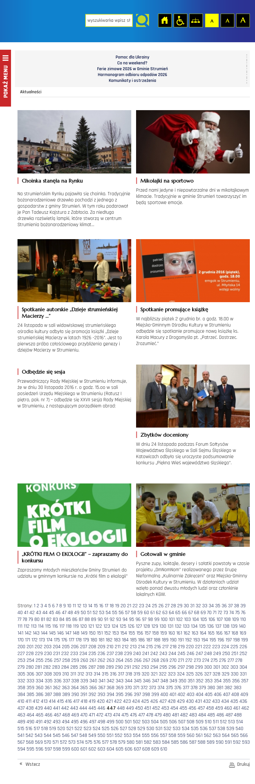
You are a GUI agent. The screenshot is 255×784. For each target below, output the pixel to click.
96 (138, 619)
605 (119, 749)
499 (110, 721)
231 (56, 653)
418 (84, 701)
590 (220, 742)
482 (184, 715)
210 (110, 646)
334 (39, 680)
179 (86, 639)
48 (70, 612)
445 (92, 708)
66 (184, 612)
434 (225, 701)
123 (106, 626)
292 (136, 667)
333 (30, 680)
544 (48, 735)
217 (165, 646)
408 (235, 694)
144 (44, 633)
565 (235, 735)
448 (121, 708)
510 (208, 721)
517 (37, 728)
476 (133, 715)
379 (202, 687)
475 (125, 715)
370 (128, 687)
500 (119, 721)
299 (199, 667)
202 (38, 646)
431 (198, 701)
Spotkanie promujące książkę (174, 309)
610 (163, 749)
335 (48, 680)
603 (101, 749)
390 (75, 694)
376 (177, 687)
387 (48, 694)
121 (91, 626)
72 (220, 612)
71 (214, 612)
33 (204, 605)
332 (21, 680)
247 (199, 653)
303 (234, 667)
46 (58, 612)
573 (71, 742)
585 (175, 742)
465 (39, 715)
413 (44, 701)
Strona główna (164, 20)
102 (179, 619)
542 (29, 735)
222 (207, 646)
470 (83, 715)
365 (84, 687)
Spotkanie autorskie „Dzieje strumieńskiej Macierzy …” (70, 312)
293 (145, 667)
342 (110, 680)
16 (101, 605)
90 (100, 619)
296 (172, 667)
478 (149, 715)
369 (119, 687)
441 (56, 708)
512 (223, 721)
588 (201, 742)
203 (48, 646)
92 (112, 619)
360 (39, 687)
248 (208, 653)
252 (243, 653)
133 (186, 626)
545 (57, 735)
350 (182, 680)
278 (238, 660)
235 (92, 653)
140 (242, 626)
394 (110, 694)
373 (152, 687)
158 (155, 633)
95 (131, 619)
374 (161, 687)
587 (192, 742)
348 (164, 680)
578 (113, 742)
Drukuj (243, 764)
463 (21, 715)
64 (171, 612)
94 (125, 619)
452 (156, 708)
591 (228, 742)
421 (109, 701)
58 (133, 612)
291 (127, 667)
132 (178, 626)
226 (243, 646)
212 (125, 646)
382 (228, 687)
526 (115, 728)
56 (121, 612)
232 (65, 653)
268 (155, 660)
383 (237, 687)
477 (141, 715)
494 (66, 721)
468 (66, 715)
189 (165, 639)
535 (195, 728)
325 (190, 674)
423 (127, 701)
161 (179, 633)
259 (75, 660)
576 (97, 742)
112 (26, 626)
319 (136, 674)
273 (197, 660)
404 (199, 694)
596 (39, 749)
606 (129, 749)
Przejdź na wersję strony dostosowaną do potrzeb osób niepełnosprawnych (180, 20)
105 (203, 619)
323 (172, 674)
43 (38, 612)
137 (218, 626)
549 (92, 735)
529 (141, 728)
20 (123, 605)
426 (154, 701)
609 (155, 749)
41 (26, 612)
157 (148, 633)
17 (106, 605)
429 (181, 701)
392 (92, 694)
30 (186, 605)
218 (173, 646)
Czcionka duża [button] (243, 20)
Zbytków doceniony (164, 434)
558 (172, 735)
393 (101, 694)
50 (83, 612)
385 (30, 694)
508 (190, 721)
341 (102, 680)
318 (128, 674)
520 (61, 728)
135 (202, 626)
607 (137, 749)
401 (172, 694)
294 (154, 667)
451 (147, 708)
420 (101, 701)
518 (44, 728)
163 (194, 633)
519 (52, 728)
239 (128, 653)
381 (219, 687)
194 (204, 639)
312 (80, 674)
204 (57, 646)
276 (222, 660)
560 (190, 735)
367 (101, 687)
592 (237, 742)
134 (194, 626)
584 (166, 742)
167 (227, 633)
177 (71, 639)
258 (66, 660)
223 (216, 646)
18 (112, 605)
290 (119, 667)
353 (209, 680)
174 (49, 639)
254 (30, 660)
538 (221, 728)
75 (237, 612)
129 (154, 626)
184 (125, 639)
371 (136, 687)
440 (48, 708)
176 (64, 639)
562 (208, 735)
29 (179, 605)
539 (230, 728)
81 (43, 619)
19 (117, 605)
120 (83, 626)
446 (101, 708)
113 (34, 626)
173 (42, 639)
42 (32, 612)
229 (39, 653)
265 (129, 660)
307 (39, 674)
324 (181, 674)
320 (145, 674)
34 (211, 605)
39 (243, 605)
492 (48, 721)
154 (123, 633)
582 (148, 742)
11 (74, 605)
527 (123, 728)
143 (36, 633)
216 (157, 646)
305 (21, 674)
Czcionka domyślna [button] (211, 20)
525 (106, 728)
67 (190, 612)
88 (87, 619)
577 (105, 742)
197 (229, 639)
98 (150, 619)
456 (192, 708)
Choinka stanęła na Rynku (52, 180)
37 (230, 605)
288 (101, 667)
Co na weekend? (132, 63)
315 (105, 674)
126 (131, 626)
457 (201, 708)
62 (158, 612)
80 (37, 619)
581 (139, 742)
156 (139, 633)
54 (108, 612)
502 (137, 721)
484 (202, 715)
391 (83, 694)
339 (84, 680)
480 (167, 715)
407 (226, 694)
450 (139, 708)
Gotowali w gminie (162, 554)
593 (246, 742)
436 (243, 701)
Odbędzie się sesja (43, 371)
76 (243, 612)
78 (25, 619)
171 (27, 639)
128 (146, 626)
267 (146, 660)
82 (49, 619)
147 (68, 633)
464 (30, 715)
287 (92, 667)
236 (101, 653)
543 (38, 735)
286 (83, 667)
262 (101, 660)
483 (193, 715)
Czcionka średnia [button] (227, 20)
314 (97, 674)
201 (30, 646)
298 (190, 667)
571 (55, 742)
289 (110, 667)
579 (121, 742)
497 (92, 721)
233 (74, 653)
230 (48, 653)
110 (243, 619)
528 (132, 728)
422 (118, 701)
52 (95, 612)
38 (236, 605)
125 (123, 626)
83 (55, 619)
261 (92, 660)
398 (146, 694)
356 (236, 680)
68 (196, 612)
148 (76, 633)
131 (170, 626)
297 (181, 667)
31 (192, 605)
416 (68, 701)
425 (145, 701)
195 (212, 639)
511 (216, 721)
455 (183, 708)
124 (114, 626)
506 (173, 721)
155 (131, 633)
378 (194, 687)
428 (172, 701)
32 (198, 605)
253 (21, 660)
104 (195, 619)
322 (163, 674)
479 (158, 715)
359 (30, 687)
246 (190, 653)
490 (30, 721)
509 (199, 721)
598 (57, 749)
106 (211, 619)
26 (161, 605)
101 (172, 619)
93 (118, 619)
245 (181, 653)
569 (39, 742)
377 (186, 687)
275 (214, 660)
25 (154, 605)
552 (118, 735)
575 (88, 742)
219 (181, 646)
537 (212, 728)
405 (209, 694)
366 (93, 687)
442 (65, 708)
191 (181, 639)
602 (92, 749)
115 (48, 626)
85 (68, 619)
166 (219, 633)
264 (119, 660)
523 (87, 728)
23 (141, 605)
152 (107, 633)
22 (135, 605)
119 (76, 626)
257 (57, 660)
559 (181, 735)
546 (66, 735)
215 (149, 646)
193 (196, 639)
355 (227, 680)
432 (207, 701)
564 (226, 735)
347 (155, 680)
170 (20, 639)
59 (140, 612)
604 (110, 749)
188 (157, 639)
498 (101, 721)
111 (19, 626)
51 (89, 612)
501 (128, 721)
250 (226, 653)
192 (188, 639)
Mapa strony (196, 20)
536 (204, 728)
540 (239, 728)
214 (141, 646)
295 (163, 667)
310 (65, 674)
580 (130, 742)
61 (152, 612)
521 (69, 728)
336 (58, 680)
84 (61, 619)
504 (155, 721)
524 (96, 728)
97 (144, 619)
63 (165, 612)
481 (175, 715)
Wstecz (33, 764)
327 (207, 674)
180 (93, 639)
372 (144, 687)
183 (117, 639)
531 (159, 728)
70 (209, 612)
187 (149, 639)
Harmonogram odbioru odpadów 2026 (132, 75)
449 (130, 708)
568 (30, 742)
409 (244, 694)
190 (173, 639)
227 (21, 653)
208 (92, 646)
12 (79, 605)
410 (20, 701)
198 (236, 639)
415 (60, 701)
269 (164, 660)
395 (119, 694)
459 (219, 708)
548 (83, 735)
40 (20, 612)
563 (217, 735)
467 (57, 715)
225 (234, 646)
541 (20, 735)
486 (220, 715)
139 (234, 626)
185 (133, 639)
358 (21, 687)
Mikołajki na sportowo (166, 180)
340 (93, 680)
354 (218, 680)
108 (227, 619)
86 (74, 619)
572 (63, 742)
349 (173, 680)
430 (190, 701)
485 (211, 715)
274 (205, 660)
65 (177, 612)
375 (169, 687)
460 (228, 708)
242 (154, 653)
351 (191, 680)
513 (231, 721)
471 (92, 715)
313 (89, 674)
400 (164, 694)
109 (235, 619)
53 (101, 612)
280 (30, 667)
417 (76, 701)
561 (199, 735)
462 (245, 708)
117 (61, 626)
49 (76, 612)
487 (229, 715)
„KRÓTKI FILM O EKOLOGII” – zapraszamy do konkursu (75, 557)
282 (47, 667)
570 (47, 742)
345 (138, 680)
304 (243, 667)
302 (225, 667)
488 (238, 715)
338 (75, 680)
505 (164, 721)
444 (83, 708)
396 (129, 694)
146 (60, 633)
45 (51, 612)
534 (186, 728)
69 (203, 612)
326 (199, 674)
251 (234, 653)
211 (118, 646)
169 (242, 633)
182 (109, 639)
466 (48, 715)
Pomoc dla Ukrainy (132, 57)
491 (39, 721)
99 (156, 619)
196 (220, 639)
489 (21, 721)
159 (163, 633)
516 (29, 728)
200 (21, 646)
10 (69, 605)
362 (57, 687)
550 (101, 735)
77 (19, 619)
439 (39, 708)
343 (119, 680)
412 (36, 701)
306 (30, 674)
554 (137, 735)
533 (176, 728)
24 (148, 605)
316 (113, 674)
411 (28, 701)
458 (210, 708)
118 (69, 626)
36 (224, 605)
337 (66, 680)
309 (57, 674)
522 (78, 728)
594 (21, 749)
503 (146, 721)
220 (190, 646)
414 (52, 701)
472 (99, 715)
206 (75, 646)
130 (162, 626)
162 (186, 633)
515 (20, 728)
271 (181, 660)
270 (173, 660)
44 (45, 612)
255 (39, 660)
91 (106, 619)
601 (83, 749)
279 (21, 667)
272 (188, 660)
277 (230, 660)
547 (74, 735)
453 (165, 708)
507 (181, 721)
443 (74, 708)
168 (234, 633)
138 (226, 626)
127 (139, 626)
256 (48, 660)
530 (150, 728)
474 (116, 715)
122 (98, 626)
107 (219, 619)
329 (225, 674)
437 (21, 708)
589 (210, 742)
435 (234, 701)
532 (167, 728)
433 (216, 701)
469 (75, 715)
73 (226, 612)
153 (115, 633)
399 (155, 694)
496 (84, 721)
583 (157, 742)
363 (66, 687)
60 (146, 612)
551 (110, 735)
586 (184, 742)
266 (138, 660)
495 (75, 721)
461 (236, 708)
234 (83, 653)
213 (133, 646)
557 (163, 735)
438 (30, 708)
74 (231, 612)
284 (65, 667)
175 (57, 639)
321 (154, 674)
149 (84, 633)
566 (244, 735)
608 (146, 749)
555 (146, 735)
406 (218, 694)
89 (93, 619)
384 (21, 694)
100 (164, 619)
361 (48, 687)
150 (92, 633)
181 (101, 639)
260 (84, 660)
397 (137, 694)
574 (80, 742)
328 (216, 674)
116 (55, 626)
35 (217, 605)
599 (66, 749)
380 (211, 687)
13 (85, 605)
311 (73, 674)
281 (38, 667)
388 (57, 694)
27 (167, 605)
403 (190, 694)
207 (83, 646)
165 (211, 633)
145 (52, 633)
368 (110, 687)
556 (155, 735)
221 (198, 646)
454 (174, 708)
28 (173, 605)
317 (121, 674)
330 (234, 674)
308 (48, 674)
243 (163, 653)
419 (92, 701)
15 (96, 605)
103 (187, 619)
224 (225, 646)
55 (114, 612)
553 (128, 735)
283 (56, 667)
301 (216, 667)
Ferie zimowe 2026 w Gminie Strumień (132, 69)
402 (181, 694)
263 (110, 660)
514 (239, 721)
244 (172, 653)
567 (21, 742)
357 (244, 680)
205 (66, 646)
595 (30, 749)
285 (74, 667)
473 (108, 715)
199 (244, 639)
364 (75, 687)
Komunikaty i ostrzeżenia (132, 81)
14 (90, 605)
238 (119, 653)
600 (75, 749)
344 (129, 680)
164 (203, 633)
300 (208, 667)
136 (210, 626)
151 (100, 633)
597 (48, 749)
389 (66, 694)
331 (243, 674)
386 (39, 694)
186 (141, 639)
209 (101, 646)
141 (20, 633)
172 (34, 639)
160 (171, 633)
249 (217, 653)
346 (147, 680)
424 (136, 701)
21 (129, 605)
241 (145, 653)
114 (41, 626)
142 (28, 633)
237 (110, 653)
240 (137, 653)
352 (199, 680)
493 (57, 721)
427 (163, 701)
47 (64, 612)
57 (127, 612)
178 (78, 639)
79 (31, 619)
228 (30, 653)
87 (81, 619)
